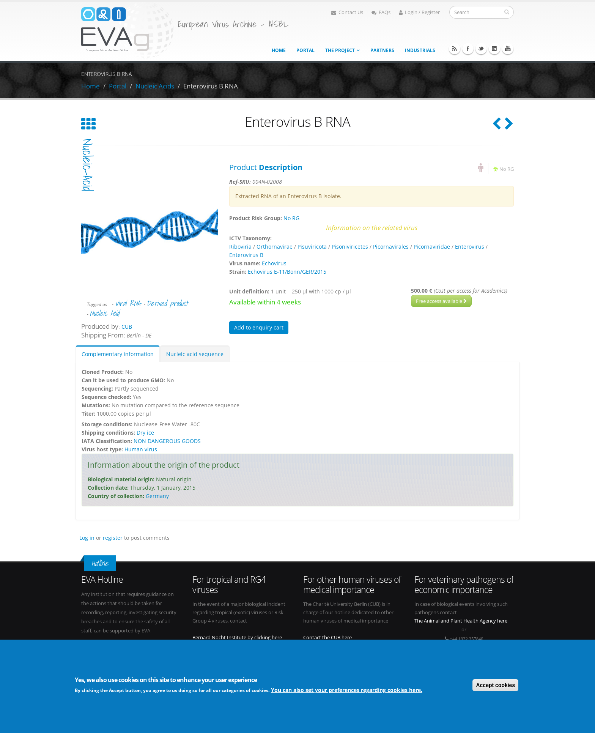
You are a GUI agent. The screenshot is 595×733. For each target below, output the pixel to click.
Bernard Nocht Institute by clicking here (237, 637)
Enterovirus (469, 246)
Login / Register (419, 12)
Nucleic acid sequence (195, 354)
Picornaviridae (432, 246)
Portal (305, 50)
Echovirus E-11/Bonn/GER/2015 (287, 271)
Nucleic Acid (104, 313)
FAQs (380, 12)
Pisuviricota (312, 246)
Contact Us (347, 12)
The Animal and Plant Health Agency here (460, 621)
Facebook (468, 48)
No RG (506, 169)
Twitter (481, 48)
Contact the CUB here (327, 637)
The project (340, 50)
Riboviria (240, 246)
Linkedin (494, 48)
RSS (454, 48)
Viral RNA (127, 303)
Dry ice (145, 432)
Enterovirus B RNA (210, 86)
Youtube (507, 48)
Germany (157, 496)
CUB (126, 326)
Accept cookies (495, 686)
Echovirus (274, 263)
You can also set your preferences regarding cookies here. (346, 691)
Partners (382, 50)
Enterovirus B (246, 255)
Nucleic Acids (154, 86)
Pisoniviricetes (350, 246)
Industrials (420, 50)
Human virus (140, 449)
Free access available (441, 301)
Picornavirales (391, 246)
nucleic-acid (87, 165)
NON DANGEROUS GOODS (167, 441)
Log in (86, 537)
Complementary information (118, 354)
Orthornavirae (275, 246)
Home (279, 50)
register (113, 537)
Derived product (167, 303)
